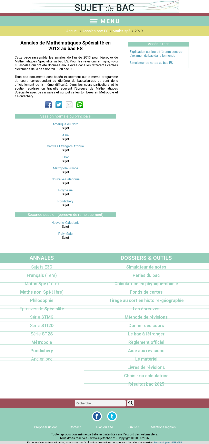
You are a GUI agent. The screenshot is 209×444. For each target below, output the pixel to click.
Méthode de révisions (146, 317)
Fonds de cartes (146, 292)
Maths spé (121, 31)
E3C (41, 267)
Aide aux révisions (146, 350)
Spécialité (42, 308)
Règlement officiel (146, 342)
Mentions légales (163, 427)
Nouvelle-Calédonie (65, 179)
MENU (104, 21)
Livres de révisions (146, 367)
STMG (41, 317)
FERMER (177, 442)
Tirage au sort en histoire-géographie (146, 300)
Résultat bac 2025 (146, 384)
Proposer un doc (46, 427)
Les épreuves (146, 308)
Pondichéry (65, 201)
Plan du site (104, 427)
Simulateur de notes (146, 267)
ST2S (42, 333)
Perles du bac (146, 275)
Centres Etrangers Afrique (65, 146)
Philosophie (41, 300)
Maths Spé (42, 283)
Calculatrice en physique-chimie (146, 283)
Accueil (72, 31)
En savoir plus (162, 442)
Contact (75, 427)
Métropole (41, 342)
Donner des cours (146, 325)
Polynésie (65, 190)
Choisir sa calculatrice (146, 375)
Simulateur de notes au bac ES (151, 63)
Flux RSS (134, 427)
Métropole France (65, 168)
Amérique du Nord (65, 124)
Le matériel (146, 359)
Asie (65, 135)
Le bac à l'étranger (146, 333)
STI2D (42, 325)
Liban (65, 157)
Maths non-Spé (41, 292)
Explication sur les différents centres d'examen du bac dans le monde (156, 54)
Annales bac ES (95, 31)
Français (42, 275)
